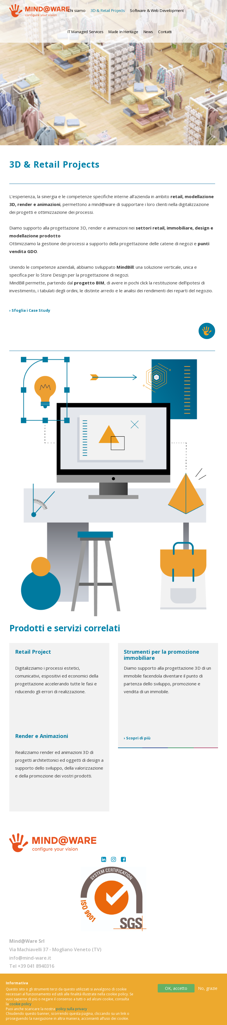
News (148, 31)
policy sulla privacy (71, 1010)
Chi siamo (76, 10)
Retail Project (33, 651)
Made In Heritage (123, 31)
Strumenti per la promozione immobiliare (161, 655)
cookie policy (20, 1005)
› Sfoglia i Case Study (29, 310)
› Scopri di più (137, 738)
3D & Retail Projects (107, 10)
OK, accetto (176, 990)
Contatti (165, 31)
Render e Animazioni (41, 735)
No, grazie (207, 990)
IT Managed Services (85, 31)
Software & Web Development (157, 10)
